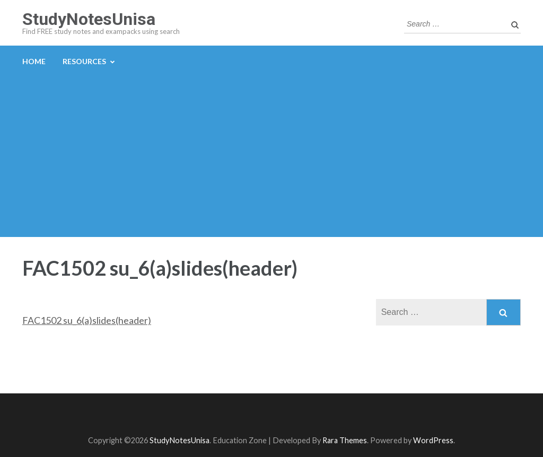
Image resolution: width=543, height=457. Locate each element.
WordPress (433, 440)
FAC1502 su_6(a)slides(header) (86, 320)
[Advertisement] (271, 157)
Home (34, 61)
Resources (84, 61)
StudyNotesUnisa (88, 19)
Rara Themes (344, 440)
